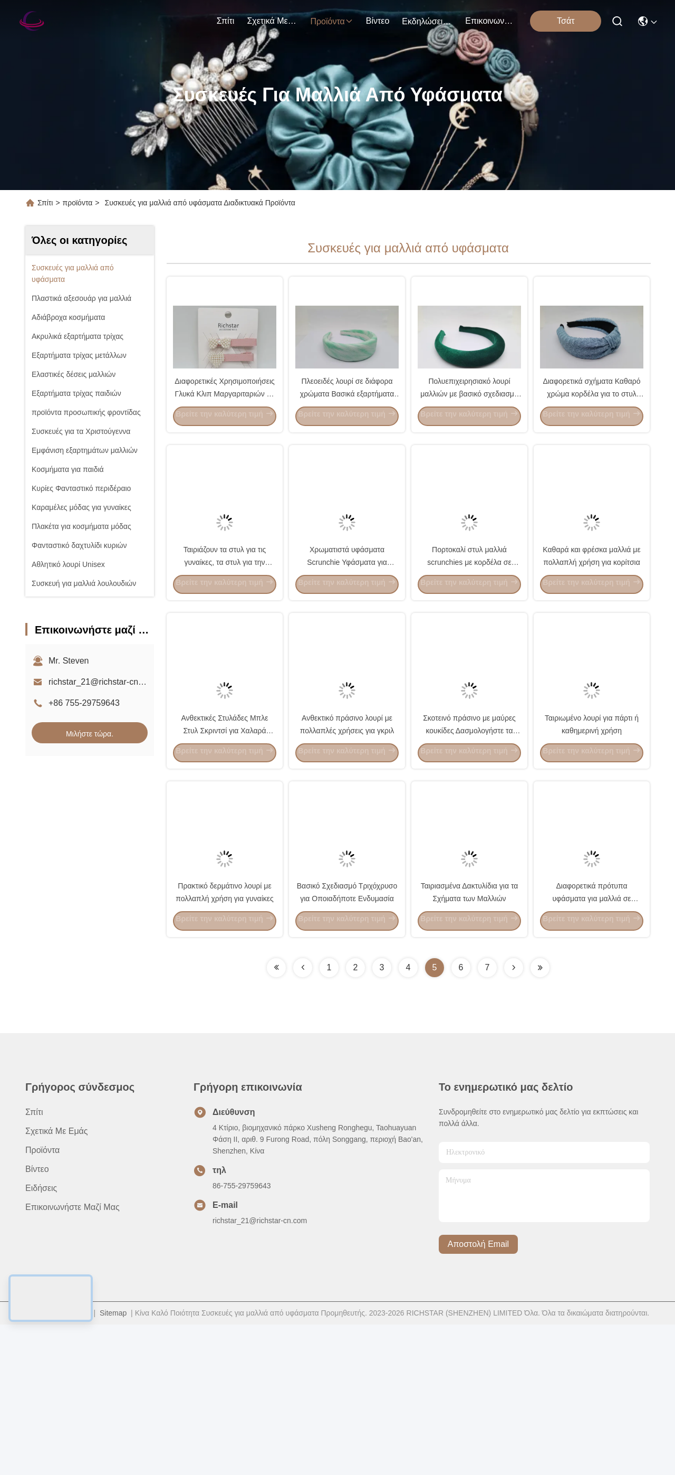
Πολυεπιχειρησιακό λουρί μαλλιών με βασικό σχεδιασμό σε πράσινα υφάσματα (469, 430)
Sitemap (113, 1463)
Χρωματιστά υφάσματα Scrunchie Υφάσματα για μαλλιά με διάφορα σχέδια (347, 636)
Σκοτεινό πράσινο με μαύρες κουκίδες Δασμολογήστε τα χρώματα (469, 841)
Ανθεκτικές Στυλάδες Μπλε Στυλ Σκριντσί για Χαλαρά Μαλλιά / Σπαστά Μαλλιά (224, 841)
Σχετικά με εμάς (272, 20)
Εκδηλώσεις (427, 21)
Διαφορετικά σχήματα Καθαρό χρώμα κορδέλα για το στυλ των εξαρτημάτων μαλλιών (591, 430)
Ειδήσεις (41, 1338)
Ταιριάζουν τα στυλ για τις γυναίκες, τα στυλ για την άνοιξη (225, 636)
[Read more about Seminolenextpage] (276, 1118)
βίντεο (378, 20)
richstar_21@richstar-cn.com (103, 681)
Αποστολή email (478, 1395)
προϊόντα (331, 21)
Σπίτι (226, 20)
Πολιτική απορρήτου (59, 1463)
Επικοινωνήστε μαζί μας (490, 20)
